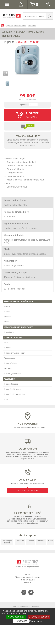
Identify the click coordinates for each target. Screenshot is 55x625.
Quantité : (24, 105)
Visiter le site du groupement (27, 567)
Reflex (6, 322)
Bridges (7, 312)
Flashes (7, 348)
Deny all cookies (39, 616)
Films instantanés (11, 384)
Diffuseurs (8, 368)
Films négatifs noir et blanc (14, 394)
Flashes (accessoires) (13, 374)
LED (6, 343)
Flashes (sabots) (10, 363)
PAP (6, 399)
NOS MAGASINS (27, 423)
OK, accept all (15, 616)
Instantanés (8, 332)
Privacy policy (36, 621)
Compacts (8, 306)
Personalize (21, 621)
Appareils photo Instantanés (16, 25)
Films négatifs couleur (13, 389)
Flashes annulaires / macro (15, 353)
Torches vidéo (9, 358)
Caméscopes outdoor (7, 542)
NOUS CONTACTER (27, 490)
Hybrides (7, 317)
